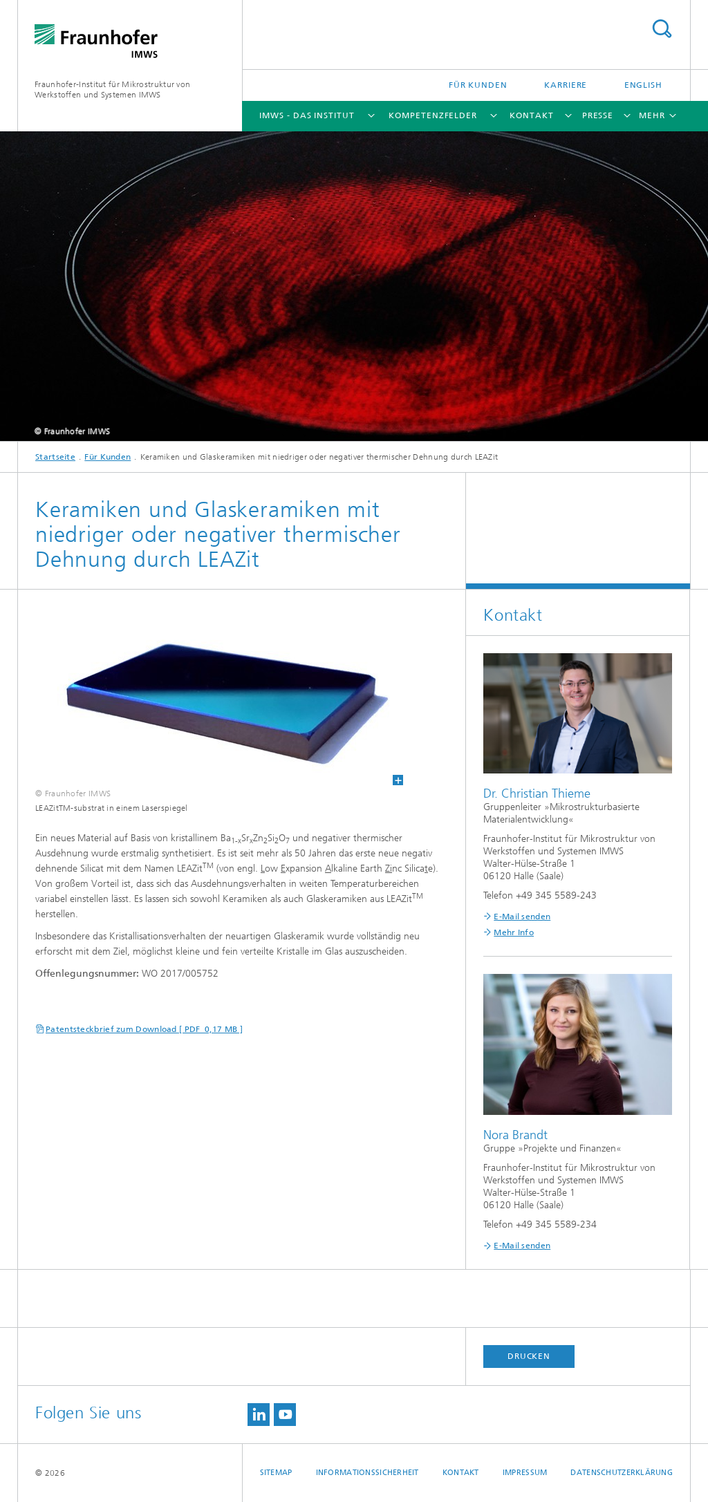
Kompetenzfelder (433, 115)
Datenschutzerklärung (621, 1472)
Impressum (525, 1472)
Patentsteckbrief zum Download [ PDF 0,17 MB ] (144, 1029)
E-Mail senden (522, 916)
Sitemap (276, 1472)
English (643, 85)
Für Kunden (478, 85)
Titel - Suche (662, 28)
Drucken (528, 1356)
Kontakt (531, 115)
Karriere (565, 85)
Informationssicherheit (367, 1472)
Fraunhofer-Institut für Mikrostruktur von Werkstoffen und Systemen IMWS (112, 89)
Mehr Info (514, 932)
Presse (597, 115)
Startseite (55, 457)
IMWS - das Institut (306, 115)
